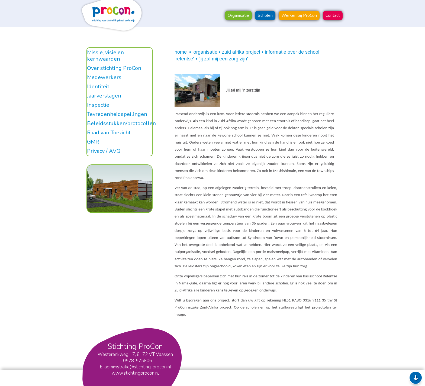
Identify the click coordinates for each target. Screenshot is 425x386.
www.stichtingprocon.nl (135, 373)
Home (181, 52)
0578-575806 (137, 361)
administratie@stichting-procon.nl (137, 367)
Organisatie (205, 52)
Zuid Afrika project (241, 52)
